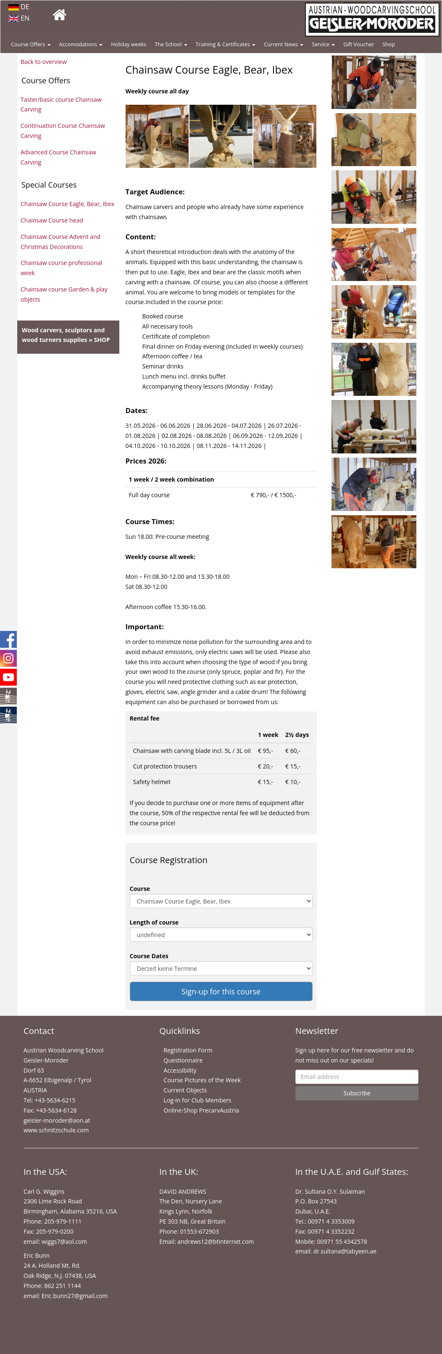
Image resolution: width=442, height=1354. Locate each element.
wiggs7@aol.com (64, 1241)
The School (171, 44)
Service (323, 44)
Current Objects (185, 1090)
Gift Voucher (358, 44)
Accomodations (81, 44)
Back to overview (44, 62)
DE (18, 6)
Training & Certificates (226, 44)
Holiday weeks (128, 44)
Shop (388, 44)
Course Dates (149, 956)
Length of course (154, 922)
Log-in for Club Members (197, 1100)
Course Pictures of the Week (202, 1080)
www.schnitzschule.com (56, 1130)
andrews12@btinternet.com (215, 1241)
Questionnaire (183, 1060)
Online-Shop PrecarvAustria (201, 1110)
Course (140, 889)
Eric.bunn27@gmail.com (75, 1296)
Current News (283, 44)
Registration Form (187, 1050)
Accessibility (179, 1070)
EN (18, 18)
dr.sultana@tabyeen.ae (344, 1251)
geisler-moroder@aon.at (57, 1120)
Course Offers (31, 44)
